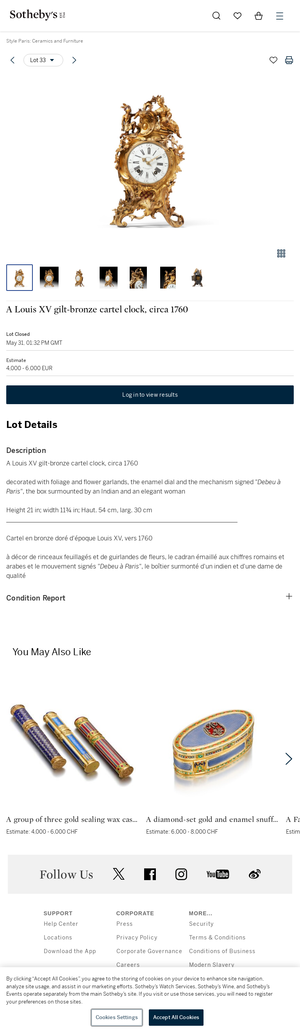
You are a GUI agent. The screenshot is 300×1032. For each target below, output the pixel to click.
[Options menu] (43, 60)
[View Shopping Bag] (258, 15)
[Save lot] (273, 60)
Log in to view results (150, 394)
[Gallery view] (281, 253)
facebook (150, 874)
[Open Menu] (280, 16)
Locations (58, 937)
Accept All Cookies (176, 1017)
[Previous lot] (12, 60)
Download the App (70, 951)
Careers (128, 965)
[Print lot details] (289, 60)
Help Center (61, 924)
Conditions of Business (222, 951)
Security (201, 924)
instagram (181, 874)
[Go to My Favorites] (237, 15)
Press (124, 924)
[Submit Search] (216, 16)
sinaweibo (255, 874)
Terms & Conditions (217, 937)
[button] (150, 157)
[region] (150, 999)
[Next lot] (74, 60)
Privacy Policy (136, 937)
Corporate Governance (149, 951)
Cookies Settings (117, 1017)
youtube (218, 874)
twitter (119, 874)
